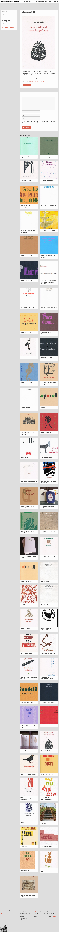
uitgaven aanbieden (38, 914)
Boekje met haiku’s (25, 180)
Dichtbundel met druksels (48, 230)
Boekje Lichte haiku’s (46, 432)
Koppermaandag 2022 (26, 280)
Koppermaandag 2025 (46, 157)
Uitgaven (30, 1)
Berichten (26, 1)
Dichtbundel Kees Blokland (48, 702)
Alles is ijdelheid (45, 750)
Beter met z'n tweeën (46, 725)
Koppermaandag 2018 (26, 581)
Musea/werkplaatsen (42, 1)
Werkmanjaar (24, 846)
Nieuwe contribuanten (51, 910)
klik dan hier (54, 916)
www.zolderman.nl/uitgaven (37, 81)
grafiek (24, 84)
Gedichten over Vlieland (27, 307)
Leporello (43, 407)
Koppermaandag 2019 (46, 457)
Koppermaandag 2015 (46, 846)
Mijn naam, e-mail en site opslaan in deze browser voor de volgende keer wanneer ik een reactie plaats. (39, 122)
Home (2, 4)
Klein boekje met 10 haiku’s (27, 774)
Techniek (49, 1)
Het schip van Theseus (26, 653)
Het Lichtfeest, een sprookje (28, 605)
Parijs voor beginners (26, 628)
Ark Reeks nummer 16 (47, 774)
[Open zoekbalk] (57, 1)
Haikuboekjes (24, 457)
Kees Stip (43, 823)
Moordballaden (45, 581)
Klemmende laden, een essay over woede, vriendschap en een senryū (48, 282)
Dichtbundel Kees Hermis (27, 823)
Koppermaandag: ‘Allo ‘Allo (27, 332)
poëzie (29, 84)
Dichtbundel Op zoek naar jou (28, 481)
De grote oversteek (25, 157)
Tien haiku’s (23, 357)
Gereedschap (23, 750)
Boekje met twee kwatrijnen (28, 702)
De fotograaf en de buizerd (48, 653)
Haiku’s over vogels (25, 870)
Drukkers (35, 1)
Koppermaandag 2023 (26, 255)
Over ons (54, 1)
